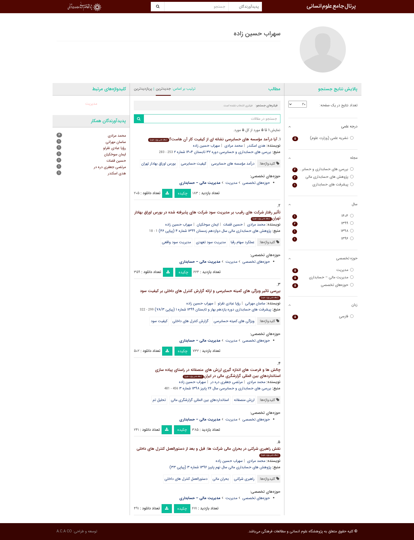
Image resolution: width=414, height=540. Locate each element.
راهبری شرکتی (244, 479)
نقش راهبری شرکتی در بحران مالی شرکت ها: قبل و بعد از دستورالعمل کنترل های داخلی (208, 451)
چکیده (182, 193)
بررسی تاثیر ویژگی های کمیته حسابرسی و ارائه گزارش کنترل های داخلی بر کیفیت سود (210, 294)
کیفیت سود (159, 321)
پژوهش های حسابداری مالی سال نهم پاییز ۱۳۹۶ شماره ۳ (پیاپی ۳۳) (220, 467)
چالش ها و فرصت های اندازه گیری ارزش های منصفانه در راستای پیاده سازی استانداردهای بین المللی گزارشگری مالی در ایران (217, 373)
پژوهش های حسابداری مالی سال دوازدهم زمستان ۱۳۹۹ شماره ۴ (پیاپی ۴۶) (215, 231)
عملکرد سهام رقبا (243, 242)
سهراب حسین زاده (206, 146)
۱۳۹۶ (323, 239)
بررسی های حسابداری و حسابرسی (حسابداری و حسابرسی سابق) (323, 169)
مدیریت (231, 183)
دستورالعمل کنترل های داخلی (186, 479)
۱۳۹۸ (323, 231)
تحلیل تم (159, 400)
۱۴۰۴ (323, 216)
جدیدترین (163, 89)
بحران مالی (221, 479)
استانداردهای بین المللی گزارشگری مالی (200, 400)
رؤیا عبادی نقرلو (229, 303)
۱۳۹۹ (323, 223)
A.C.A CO (64, 531)
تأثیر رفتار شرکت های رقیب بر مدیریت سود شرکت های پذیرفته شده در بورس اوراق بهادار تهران (207, 215)
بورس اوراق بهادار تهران (158, 163)
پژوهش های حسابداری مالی (323, 177)
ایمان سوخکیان (208, 224)
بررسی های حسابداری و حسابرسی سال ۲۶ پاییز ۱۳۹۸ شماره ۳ (225, 388)
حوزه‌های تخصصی (256, 183)
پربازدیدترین (143, 89)
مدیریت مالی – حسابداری (323, 277)
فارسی (323, 316)
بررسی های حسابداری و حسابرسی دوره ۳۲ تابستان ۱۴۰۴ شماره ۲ (222, 152)
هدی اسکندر (256, 146)
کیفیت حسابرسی (193, 163)
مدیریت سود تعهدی (211, 242)
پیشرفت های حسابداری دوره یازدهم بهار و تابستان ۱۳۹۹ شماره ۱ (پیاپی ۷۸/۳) (213, 309)
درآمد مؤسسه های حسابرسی (233, 163)
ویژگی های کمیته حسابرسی (234, 321)
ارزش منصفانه (244, 400)
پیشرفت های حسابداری (323, 184)
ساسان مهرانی (255, 303)
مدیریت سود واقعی (176, 242)
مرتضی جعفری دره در (226, 382)
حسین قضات (233, 224)
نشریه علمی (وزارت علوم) (323, 138)
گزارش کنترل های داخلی (190, 321)
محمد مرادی (233, 146)
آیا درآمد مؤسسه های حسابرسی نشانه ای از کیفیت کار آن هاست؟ (212, 139)
